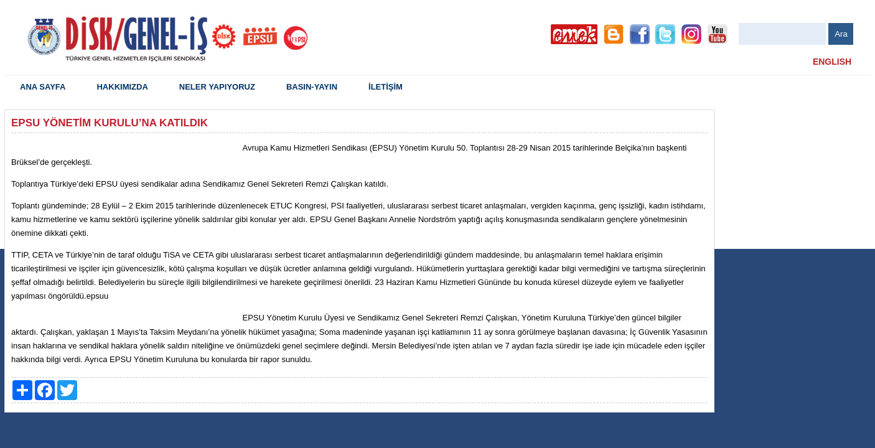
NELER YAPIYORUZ (217, 86)
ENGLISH (832, 62)
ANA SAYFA (42, 86)
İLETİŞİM (385, 86)
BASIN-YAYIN (311, 86)
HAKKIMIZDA (121, 86)
